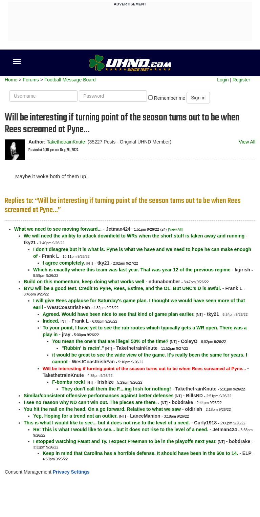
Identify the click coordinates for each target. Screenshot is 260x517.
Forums (31, 79)
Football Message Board (70, 79)
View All (247, 142)
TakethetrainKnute (66, 142)
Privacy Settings (71, 472)
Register (241, 79)
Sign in (198, 97)
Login (223, 79)
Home (11, 79)
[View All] (175, 229)
